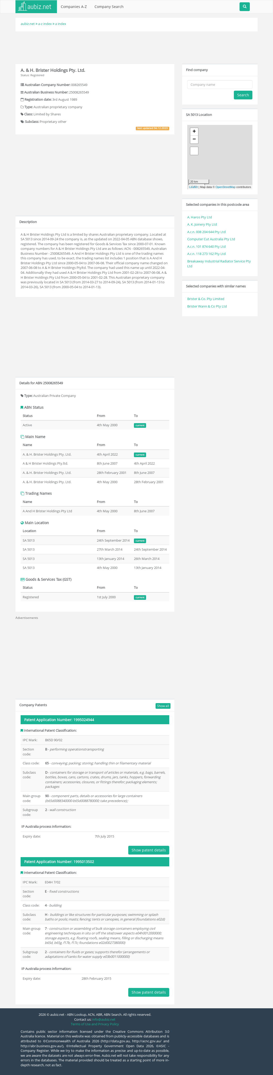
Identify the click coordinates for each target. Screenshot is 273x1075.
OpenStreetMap (226, 187)
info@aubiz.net (103, 1019)
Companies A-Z (74, 6)
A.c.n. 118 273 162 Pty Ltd (206, 253)
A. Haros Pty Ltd (199, 217)
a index (60, 23)
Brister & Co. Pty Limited (205, 298)
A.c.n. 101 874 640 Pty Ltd (206, 246)
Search (243, 94)
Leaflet (193, 187)
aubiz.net (28, 23)
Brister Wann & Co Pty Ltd (207, 306)
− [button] (194, 139)
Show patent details (149, 850)
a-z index (45, 23)
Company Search (109, 6)
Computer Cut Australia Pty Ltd (211, 239)
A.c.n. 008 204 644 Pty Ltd (206, 231)
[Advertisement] (136, 46)
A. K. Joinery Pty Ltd (202, 224)
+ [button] (194, 132)
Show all (163, 706)
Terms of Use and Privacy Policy (95, 1024)
